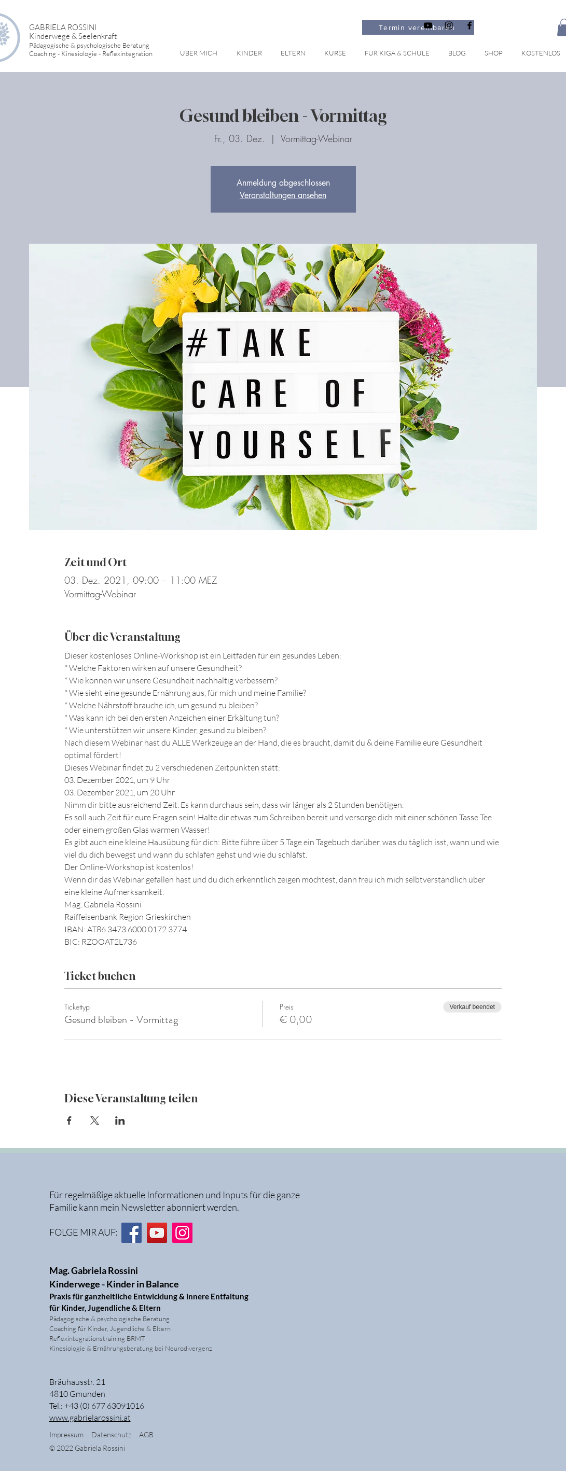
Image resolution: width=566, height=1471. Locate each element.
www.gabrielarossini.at (90, 1417)
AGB (146, 1434)
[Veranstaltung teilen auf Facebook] (69, 1120)
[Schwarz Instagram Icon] (449, 25)
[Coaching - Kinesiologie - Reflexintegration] (106, 53)
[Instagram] (182, 1233)
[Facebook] (131, 1233)
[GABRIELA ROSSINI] (106, 27)
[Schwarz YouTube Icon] (428, 25)
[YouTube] (157, 1233)
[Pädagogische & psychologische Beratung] (106, 45)
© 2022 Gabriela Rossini (88, 1448)
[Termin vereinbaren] (418, 27)
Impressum (66, 1434)
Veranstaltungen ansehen (283, 195)
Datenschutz (115, 1434)
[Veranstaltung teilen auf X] (95, 1120)
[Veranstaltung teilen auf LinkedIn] (120, 1120)
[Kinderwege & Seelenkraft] (106, 36)
